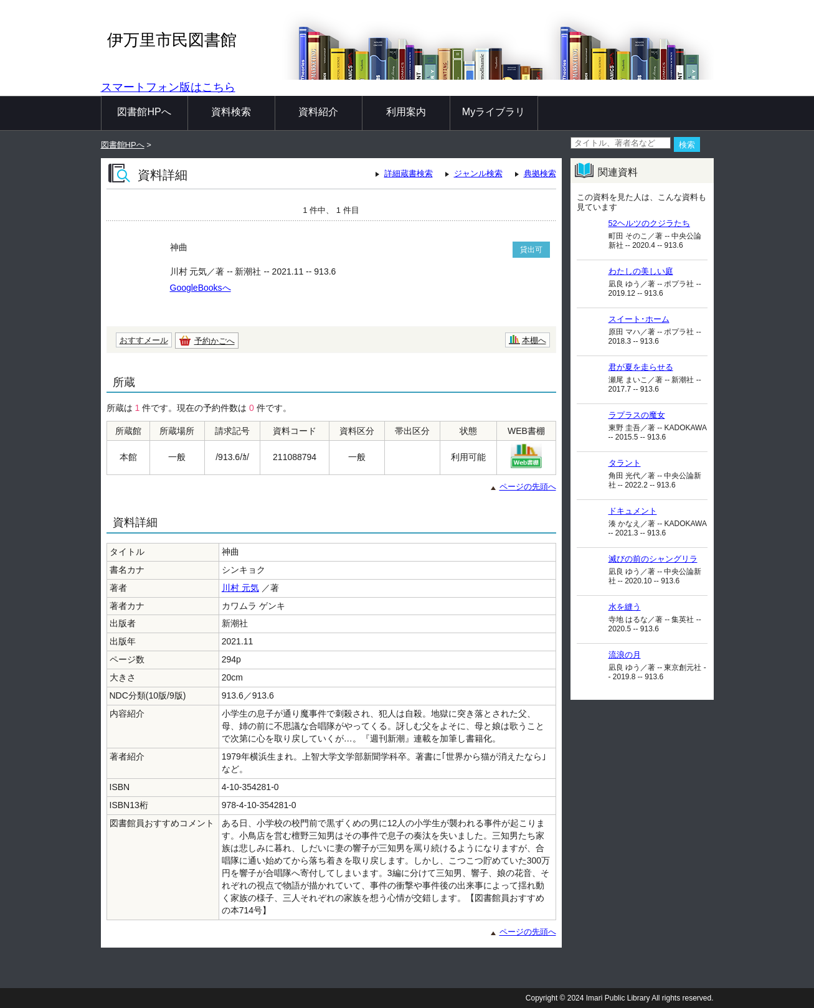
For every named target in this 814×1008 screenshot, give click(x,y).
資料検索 (231, 111)
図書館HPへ (144, 111)
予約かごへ (214, 341)
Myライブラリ (493, 111)
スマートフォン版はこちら (168, 87)
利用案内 (406, 111)
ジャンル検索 (478, 173)
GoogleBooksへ (200, 288)
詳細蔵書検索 (408, 173)
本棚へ (534, 340)
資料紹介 (318, 111)
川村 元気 (240, 588)
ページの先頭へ (527, 486)
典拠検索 (540, 173)
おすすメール (144, 340)
